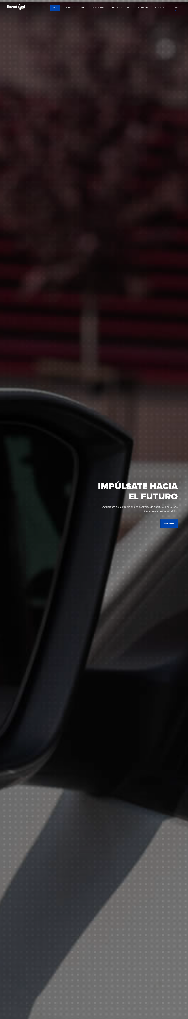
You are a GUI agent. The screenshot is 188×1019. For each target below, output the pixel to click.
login (175, 7)
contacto (160, 7)
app (82, 7)
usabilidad (142, 7)
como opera (98, 7)
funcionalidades (120, 7)
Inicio (55, 7)
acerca (69, 7)
